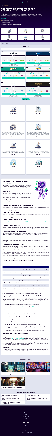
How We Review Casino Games (26, 432)
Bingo (26, 425)
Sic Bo (26, 428)
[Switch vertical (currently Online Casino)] (25, 49)
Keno (26, 427)
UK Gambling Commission (23, 306)
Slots (26, 430)
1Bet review (13, 79)
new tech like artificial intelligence (18, 338)
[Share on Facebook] (9, 24)
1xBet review (38, 64)
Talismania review (38, 95)
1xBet (26, 414)
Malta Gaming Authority (35, 306)
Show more (25, 99)
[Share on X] (4, 24)
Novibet (25, 412)
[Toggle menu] (2, 2)
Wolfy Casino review (13, 95)
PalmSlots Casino (26, 416)
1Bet (26, 410)
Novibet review (13, 64)
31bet (26, 418)
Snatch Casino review (38, 79)
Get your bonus (13, 62)
